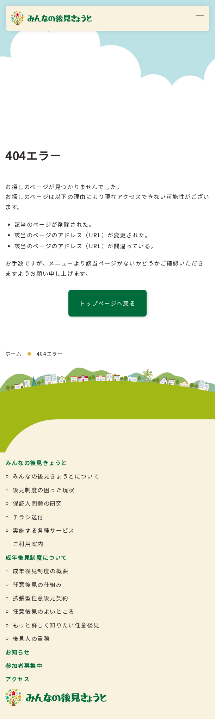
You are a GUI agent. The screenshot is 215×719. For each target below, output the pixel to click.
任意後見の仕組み (37, 584)
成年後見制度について (36, 557)
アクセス (17, 679)
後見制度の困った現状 (44, 490)
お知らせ (17, 652)
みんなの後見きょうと (36, 462)
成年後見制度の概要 (40, 571)
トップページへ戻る (107, 303)
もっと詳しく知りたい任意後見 (56, 625)
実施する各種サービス (44, 530)
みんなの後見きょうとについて (56, 476)
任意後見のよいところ (44, 611)
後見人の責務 (31, 638)
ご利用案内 (28, 543)
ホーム (13, 353)
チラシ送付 (28, 517)
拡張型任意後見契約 (40, 598)
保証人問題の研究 (37, 503)
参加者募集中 (24, 665)
